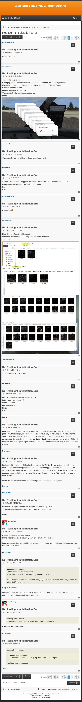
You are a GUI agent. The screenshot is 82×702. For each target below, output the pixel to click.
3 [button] (62, 38)
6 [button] (72, 38)
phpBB (33, 694)
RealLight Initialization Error (19, 33)
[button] (49, 38)
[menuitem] (17, 18)
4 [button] (65, 38)
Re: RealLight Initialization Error (20, 50)
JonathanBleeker (8, 42)
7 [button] (75, 38)
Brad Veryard (46, 695)
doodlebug (12, 521)
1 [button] (57, 38)
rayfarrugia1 (6, 66)
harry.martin (6, 493)
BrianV (4, 417)
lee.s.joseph (6, 451)
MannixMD (47, 697)
